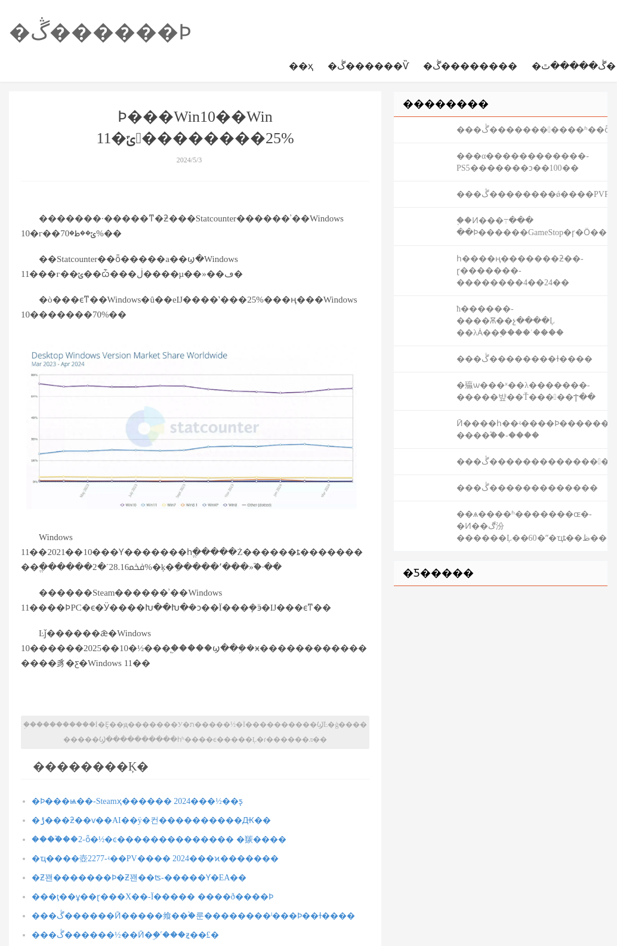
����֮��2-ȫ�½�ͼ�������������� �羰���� (159, 839)
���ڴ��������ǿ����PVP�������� (531, 194)
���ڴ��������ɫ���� (524, 359)
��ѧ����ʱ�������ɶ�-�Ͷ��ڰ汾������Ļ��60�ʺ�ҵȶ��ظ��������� (531, 526)
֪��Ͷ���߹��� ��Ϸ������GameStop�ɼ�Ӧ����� (531, 226)
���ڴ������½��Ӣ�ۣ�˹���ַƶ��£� (125, 934)
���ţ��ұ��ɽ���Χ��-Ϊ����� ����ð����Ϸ (152, 896)
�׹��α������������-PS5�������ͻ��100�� (522, 162)
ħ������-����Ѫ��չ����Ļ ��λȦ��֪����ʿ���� (510, 320)
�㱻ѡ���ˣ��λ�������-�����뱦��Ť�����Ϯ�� (526, 391)
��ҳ (301, 66)
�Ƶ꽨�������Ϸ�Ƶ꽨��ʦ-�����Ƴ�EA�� (139, 877)
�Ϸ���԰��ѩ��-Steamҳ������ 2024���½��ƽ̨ (137, 801)
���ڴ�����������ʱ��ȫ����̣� (531, 129)
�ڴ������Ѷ (368, 66)
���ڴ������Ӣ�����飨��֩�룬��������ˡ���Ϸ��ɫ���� (193, 915)
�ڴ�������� (470, 66)
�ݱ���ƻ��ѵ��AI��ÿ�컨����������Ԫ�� (151, 820)
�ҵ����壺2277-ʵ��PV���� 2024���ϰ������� (155, 858)
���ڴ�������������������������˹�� (531, 461)
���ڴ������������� (527, 487)
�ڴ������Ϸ (100, 32)
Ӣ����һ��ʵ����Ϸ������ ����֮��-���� (531, 429)
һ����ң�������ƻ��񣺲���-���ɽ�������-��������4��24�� (520, 270)
